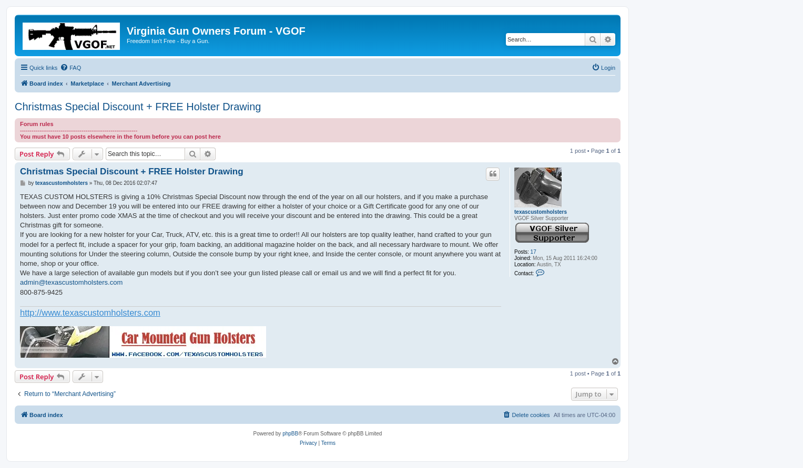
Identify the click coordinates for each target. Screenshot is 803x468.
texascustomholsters (540, 212)
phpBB (290, 433)
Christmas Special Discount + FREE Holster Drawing (138, 106)
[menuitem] (70, 67)
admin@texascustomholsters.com (71, 282)
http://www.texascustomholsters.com (90, 312)
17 (533, 252)
